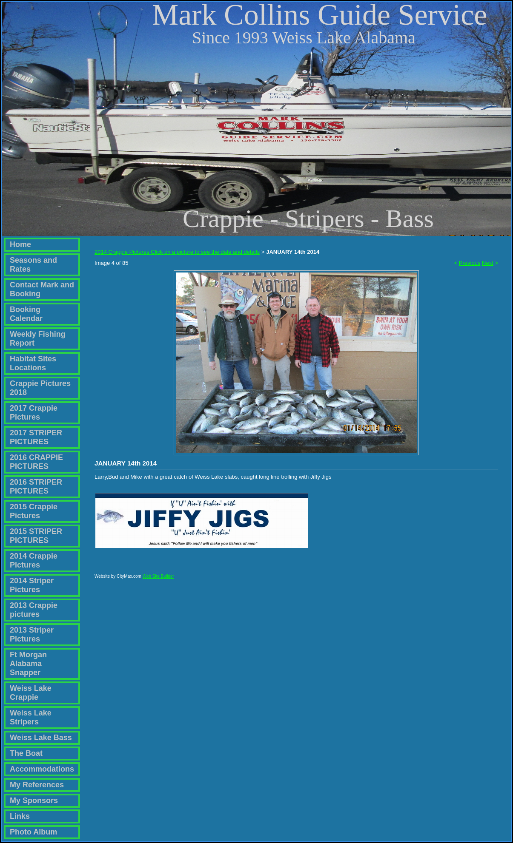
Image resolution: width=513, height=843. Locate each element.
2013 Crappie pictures (33, 610)
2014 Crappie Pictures (33, 560)
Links (20, 816)
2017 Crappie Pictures (33, 412)
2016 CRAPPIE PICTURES (36, 462)
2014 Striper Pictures (32, 585)
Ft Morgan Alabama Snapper (28, 663)
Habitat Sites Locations (33, 363)
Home (20, 244)
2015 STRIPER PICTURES (36, 536)
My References (37, 785)
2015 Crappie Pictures (33, 511)
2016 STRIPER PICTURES (36, 486)
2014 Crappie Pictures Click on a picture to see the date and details (177, 252)
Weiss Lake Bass (41, 737)
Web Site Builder (158, 580)
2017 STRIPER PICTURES (36, 437)
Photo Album (33, 832)
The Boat (26, 753)
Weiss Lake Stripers (31, 717)
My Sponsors (34, 800)
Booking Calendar (26, 314)
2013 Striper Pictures (32, 634)
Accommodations (42, 769)
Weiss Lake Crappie (31, 692)
